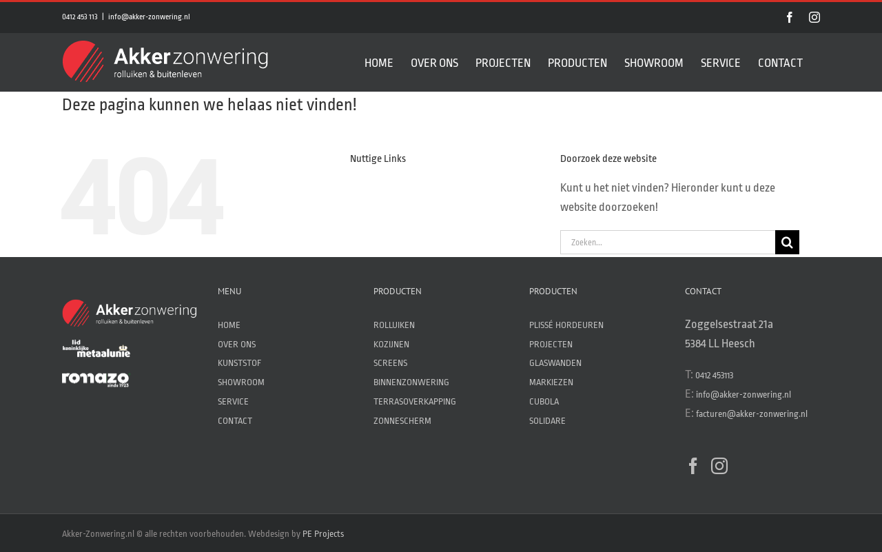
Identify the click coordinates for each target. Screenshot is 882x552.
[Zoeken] (787, 242)
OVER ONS (237, 344)
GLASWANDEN (555, 363)
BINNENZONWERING (411, 382)
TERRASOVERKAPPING (414, 401)
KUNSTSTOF (239, 363)
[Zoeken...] (667, 242)
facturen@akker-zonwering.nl (752, 414)
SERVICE (233, 401)
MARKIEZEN (551, 382)
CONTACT (235, 421)
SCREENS (390, 363)
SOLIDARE (547, 421)
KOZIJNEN (391, 344)
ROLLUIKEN (394, 325)
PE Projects (323, 534)
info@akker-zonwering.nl (149, 16)
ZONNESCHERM (402, 421)
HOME (229, 325)
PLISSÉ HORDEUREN (566, 325)
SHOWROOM (241, 382)
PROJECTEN (551, 344)
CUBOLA (544, 401)
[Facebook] (693, 466)
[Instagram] (719, 466)
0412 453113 (714, 375)
